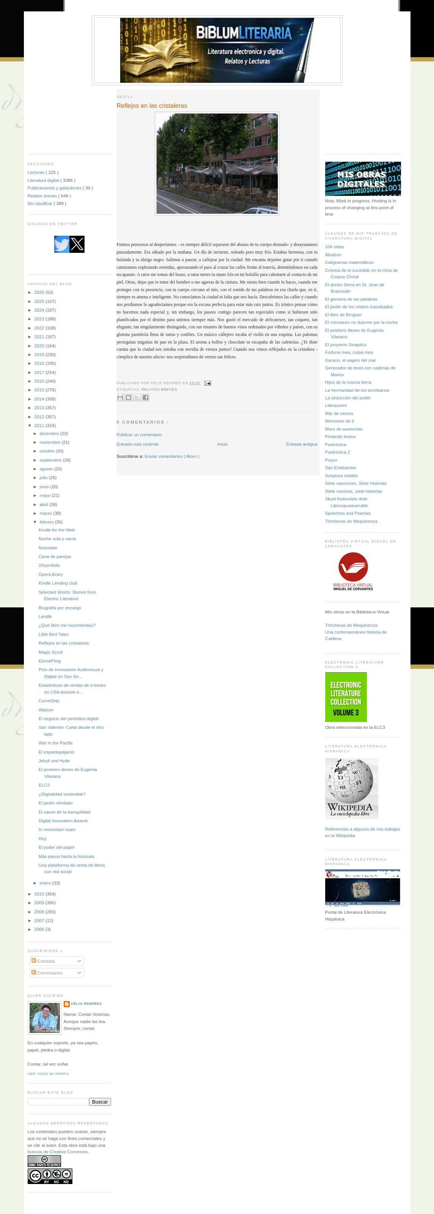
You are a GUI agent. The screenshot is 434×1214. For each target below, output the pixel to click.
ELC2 (44, 784)
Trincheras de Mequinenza (351, 521)
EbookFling (50, 660)
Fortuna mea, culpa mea (349, 352)
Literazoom (336, 405)
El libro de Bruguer (343, 314)
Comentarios (47, 972)
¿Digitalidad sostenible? (62, 793)
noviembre (51, 442)
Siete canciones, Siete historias (356, 483)
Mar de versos (339, 413)
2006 (39, 929)
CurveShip (49, 700)
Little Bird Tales (54, 634)
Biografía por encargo (60, 607)
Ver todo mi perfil (49, 1074)
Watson (46, 709)
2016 (39, 380)
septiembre (51, 459)
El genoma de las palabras (351, 298)
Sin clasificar (41, 203)
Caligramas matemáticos (349, 262)
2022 (39, 327)
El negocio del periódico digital (69, 718)
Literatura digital (44, 180)
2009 (39, 902)
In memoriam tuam (57, 829)
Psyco (331, 459)
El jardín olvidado (56, 802)
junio (45, 486)
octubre (48, 450)
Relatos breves (43, 195)
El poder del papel (56, 847)
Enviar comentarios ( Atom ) (172, 456)
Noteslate (48, 547)
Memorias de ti (339, 420)
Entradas (43, 961)
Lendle (45, 616)
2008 (39, 911)
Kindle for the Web (57, 529)
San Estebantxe (341, 467)
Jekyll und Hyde (54, 760)
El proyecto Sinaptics (346, 344)
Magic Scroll (51, 652)
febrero (47, 521)
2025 (39, 301)
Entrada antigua (302, 443)
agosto (47, 468)
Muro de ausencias (344, 428)
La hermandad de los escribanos (357, 390)
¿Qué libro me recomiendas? (67, 625)
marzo (46, 513)
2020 (39, 345)
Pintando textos (340, 436)
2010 (39, 893)
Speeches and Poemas (348, 513)
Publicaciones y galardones (55, 187)
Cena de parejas (55, 556)
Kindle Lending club (58, 582)
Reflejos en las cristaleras (64, 642)
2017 (39, 372)
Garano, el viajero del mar (350, 360)
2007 (39, 920)
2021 (39, 336)
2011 (39, 425)
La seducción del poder (348, 397)
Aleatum (333, 254)
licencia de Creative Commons (58, 1151)
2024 (39, 309)
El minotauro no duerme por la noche (361, 322)
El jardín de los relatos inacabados (359, 306)
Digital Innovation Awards (63, 820)
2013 (39, 407)
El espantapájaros (56, 751)
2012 (39, 416)
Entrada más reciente (138, 443)
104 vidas (334, 246)
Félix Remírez (86, 1004)
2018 (39, 363)
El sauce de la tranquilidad (65, 811)
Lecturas (37, 172)
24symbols (49, 565)
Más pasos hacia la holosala (66, 856)
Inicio (222, 443)
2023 (39, 318)
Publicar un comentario (139, 434)
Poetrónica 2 (337, 451)
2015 (39, 389)
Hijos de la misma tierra (348, 382)
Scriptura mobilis (341, 475)
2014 (39, 398)
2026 (39, 292)
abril (44, 504)
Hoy (43, 838)
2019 (39, 354)
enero (46, 882)
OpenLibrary (51, 574)
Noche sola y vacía (57, 538)
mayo (46, 495)
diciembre (50, 433)
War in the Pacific (56, 742)
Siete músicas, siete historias (353, 491)
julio (44, 477)
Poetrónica (335, 444)
